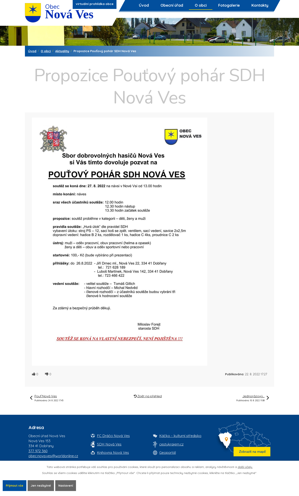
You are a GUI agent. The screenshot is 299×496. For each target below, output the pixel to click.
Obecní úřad (172, 5)
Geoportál (167, 452)
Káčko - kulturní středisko (180, 435)
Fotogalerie (229, 5)
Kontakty (259, 5)
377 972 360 (38, 451)
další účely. (245, 467)
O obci (201, 5)
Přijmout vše (15, 485)
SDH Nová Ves (109, 444)
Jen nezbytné (42, 485)
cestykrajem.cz (171, 444)
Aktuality (62, 51)
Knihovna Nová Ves (113, 452)
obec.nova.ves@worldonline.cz (53, 456)
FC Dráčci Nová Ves (113, 435)
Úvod (144, 5)
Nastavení (67, 485)
